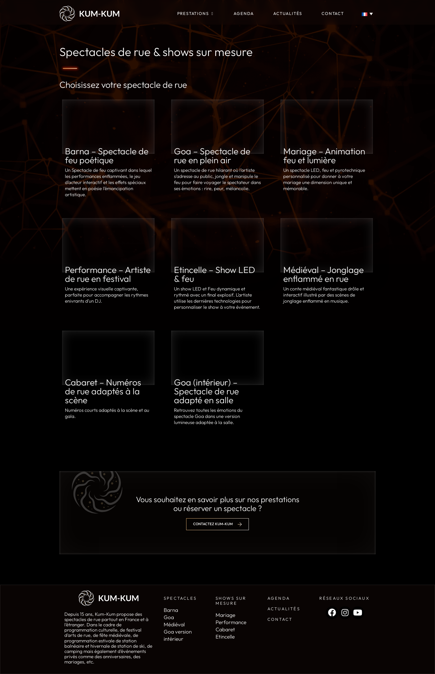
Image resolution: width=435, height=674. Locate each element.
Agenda (278, 598)
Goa (169, 617)
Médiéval (174, 624)
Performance (231, 622)
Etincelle (225, 636)
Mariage (225, 615)
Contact (279, 619)
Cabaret (225, 629)
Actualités (283, 608)
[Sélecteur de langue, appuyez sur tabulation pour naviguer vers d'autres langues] (368, 14)
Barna (171, 610)
